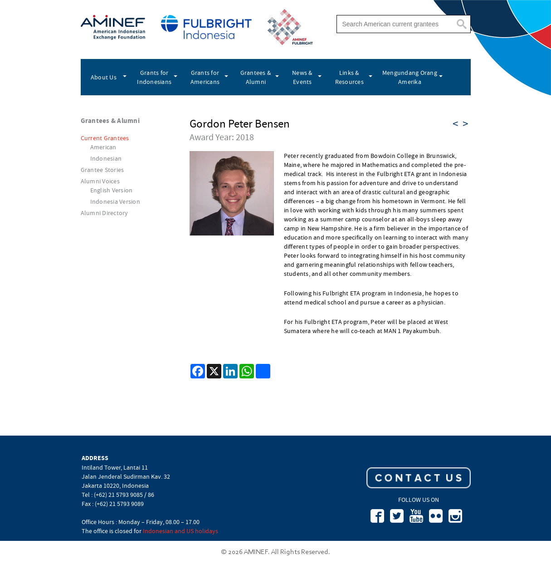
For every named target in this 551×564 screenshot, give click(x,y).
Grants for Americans (204, 77)
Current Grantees (105, 138)
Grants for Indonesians (154, 77)
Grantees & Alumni (256, 77)
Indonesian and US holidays (180, 531)
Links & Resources (349, 77)
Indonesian (106, 158)
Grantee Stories (102, 170)
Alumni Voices (100, 181)
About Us (104, 77)
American (103, 147)
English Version (111, 190)
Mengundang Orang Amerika (409, 77)
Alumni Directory (104, 213)
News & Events (302, 77)
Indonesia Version (115, 201)
